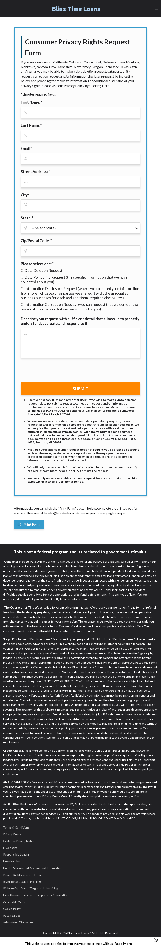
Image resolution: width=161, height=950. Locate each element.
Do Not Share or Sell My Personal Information (32, 868)
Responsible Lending (16, 854)
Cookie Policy (12, 908)
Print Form (29, 524)
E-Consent (10, 847)
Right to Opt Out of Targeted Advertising (30, 888)
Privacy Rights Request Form (22, 875)
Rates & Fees (12, 915)
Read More (123, 943)
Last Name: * (31, 125)
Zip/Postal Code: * (36, 240)
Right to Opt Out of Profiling (22, 881)
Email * (26, 148)
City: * (26, 195)
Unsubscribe (11, 861)
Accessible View (14, 902)
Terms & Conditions (16, 827)
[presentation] (52, 371)
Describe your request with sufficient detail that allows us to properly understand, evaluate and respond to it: (80, 321)
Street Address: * (35, 171)
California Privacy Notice (19, 841)
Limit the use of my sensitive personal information (35, 895)
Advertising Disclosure (18, 922)
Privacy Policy (12, 834)
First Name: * (31, 102)
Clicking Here (99, 86)
